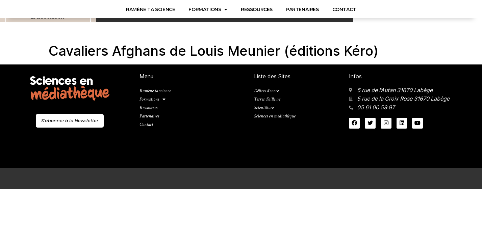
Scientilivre (265, 110)
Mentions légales (413, 178)
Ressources (141, 9)
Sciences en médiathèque (85, 20)
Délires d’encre (268, 91)
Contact (228, 9)
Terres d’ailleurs (269, 100)
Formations (92, 9)
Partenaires (186, 9)
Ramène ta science (34, 9)
